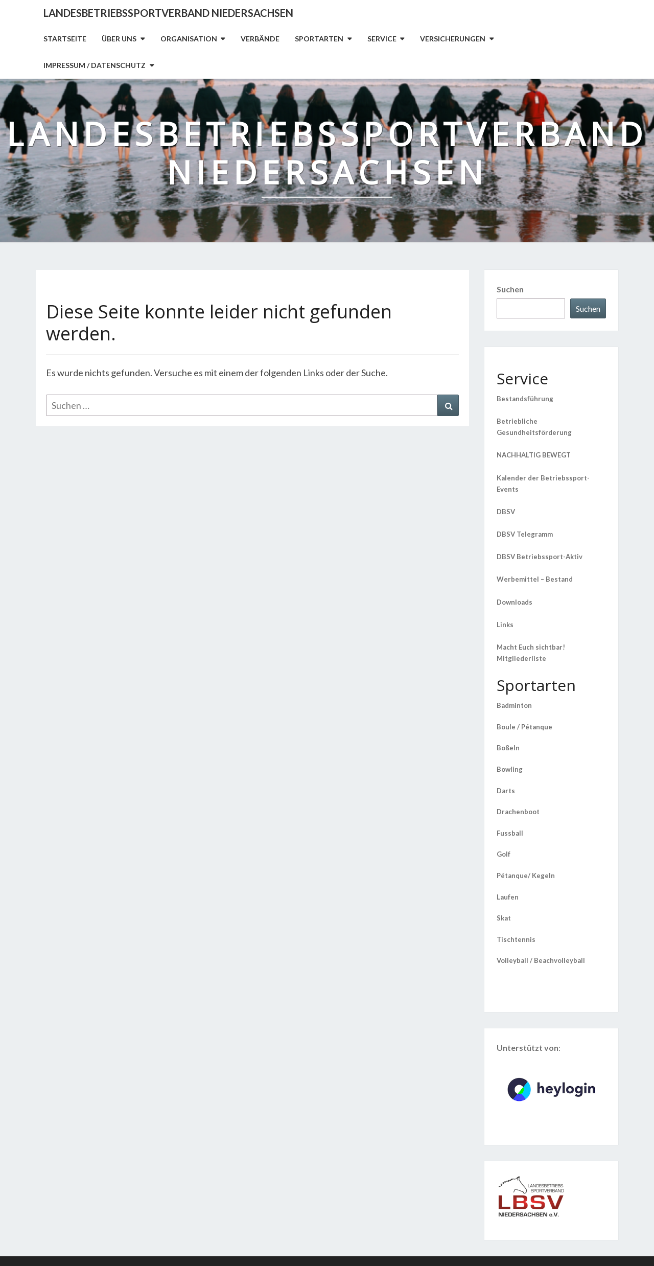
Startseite (64, 38)
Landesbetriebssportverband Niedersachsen (168, 13)
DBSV (506, 512)
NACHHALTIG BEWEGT (534, 455)
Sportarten (319, 38)
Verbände (260, 38)
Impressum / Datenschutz (94, 65)
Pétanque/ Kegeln (526, 875)
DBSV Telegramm (525, 534)
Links (505, 624)
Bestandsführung (525, 399)
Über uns (119, 38)
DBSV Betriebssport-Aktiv (539, 557)
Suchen (510, 289)
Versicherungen (452, 38)
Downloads (514, 602)
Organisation (188, 38)
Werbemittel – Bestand (535, 579)
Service (381, 38)
